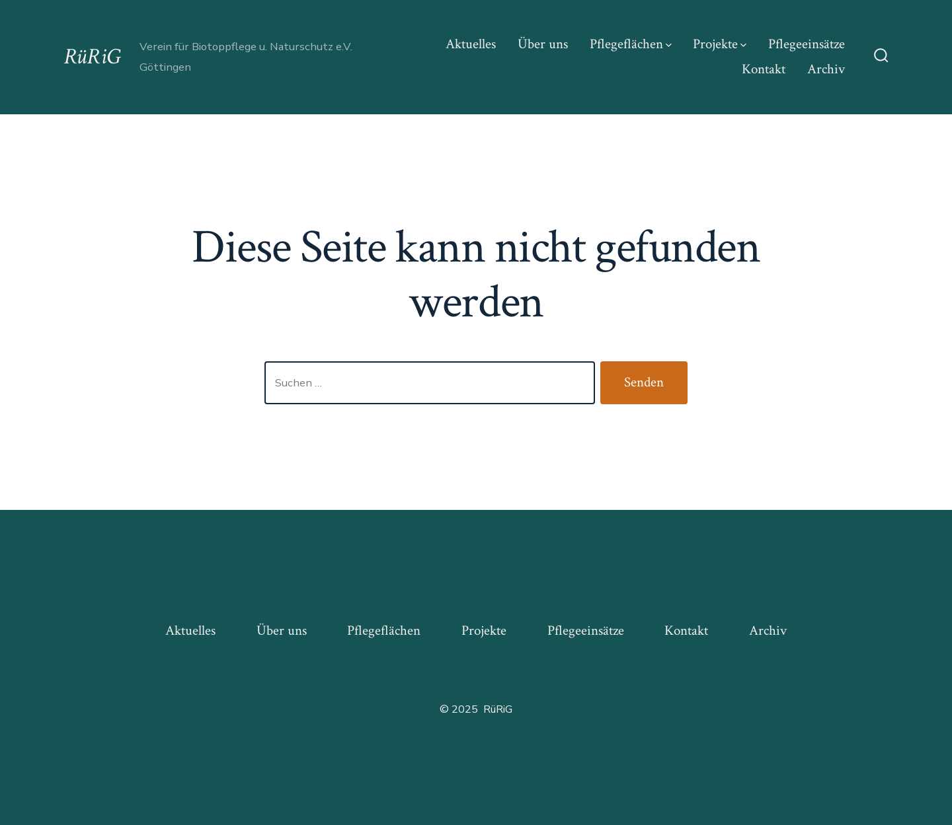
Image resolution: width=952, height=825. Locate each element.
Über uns (543, 44)
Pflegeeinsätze (806, 44)
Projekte (719, 44)
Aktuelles (471, 44)
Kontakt (763, 69)
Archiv (826, 69)
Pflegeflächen (631, 44)
